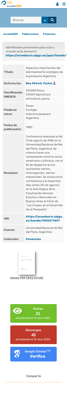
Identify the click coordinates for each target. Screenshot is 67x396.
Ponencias (49, 34)
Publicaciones (30, 34)
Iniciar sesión (57, 4)
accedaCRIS (10, 34)
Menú (64, 4)
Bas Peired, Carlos (39, 83)
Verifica (37, 356)
